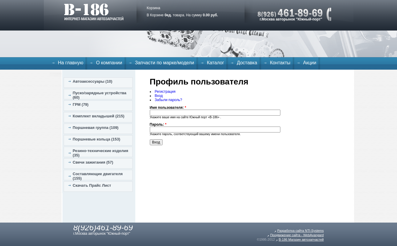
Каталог (215, 62)
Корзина (153, 8)
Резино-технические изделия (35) (100, 152)
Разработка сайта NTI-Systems (300, 230)
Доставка (247, 62)
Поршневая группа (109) (96, 127)
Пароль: (158, 124)
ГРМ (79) (81, 104)
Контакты (280, 62)
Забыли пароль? (168, 100)
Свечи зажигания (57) (93, 162)
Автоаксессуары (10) (92, 81)
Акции (309, 62)
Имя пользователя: (168, 108)
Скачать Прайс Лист (92, 185)
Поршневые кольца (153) (96, 139)
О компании (109, 62)
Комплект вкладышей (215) (99, 116)
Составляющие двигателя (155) (98, 176)
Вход (159, 96)
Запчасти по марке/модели (164, 62)
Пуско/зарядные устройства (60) (99, 95)
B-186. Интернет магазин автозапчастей (93, 12)
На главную (70, 62)
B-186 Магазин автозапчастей (301, 239)
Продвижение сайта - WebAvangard (297, 235)
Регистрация (165, 92)
